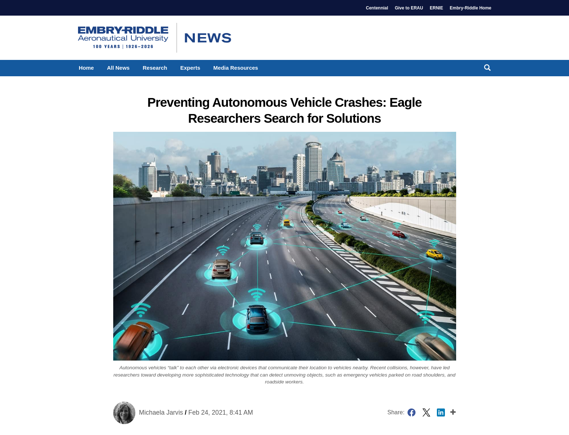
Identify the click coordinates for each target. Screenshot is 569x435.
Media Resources (235, 68)
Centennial (377, 8)
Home (86, 68)
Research (155, 68)
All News (118, 68)
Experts (190, 68)
